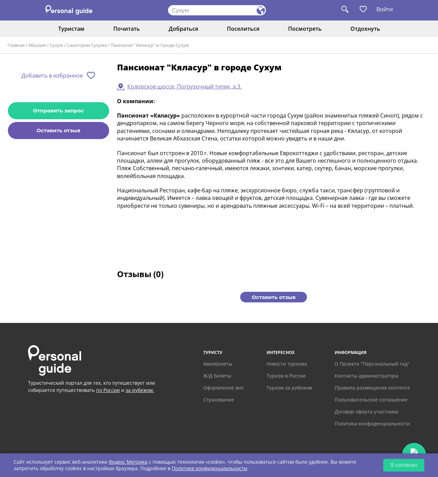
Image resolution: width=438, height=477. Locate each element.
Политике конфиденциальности (209, 468)
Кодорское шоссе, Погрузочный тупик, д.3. (184, 86)
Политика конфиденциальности (372, 423)
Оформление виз (223, 387)
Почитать (126, 28)
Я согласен (403, 465)
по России (108, 390)
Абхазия (37, 45)
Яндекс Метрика (128, 462)
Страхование (218, 399)
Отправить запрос (58, 110)
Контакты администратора (366, 375)
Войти (384, 9)
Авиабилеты (217, 363)
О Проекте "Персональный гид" (372, 363)
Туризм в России (286, 375)
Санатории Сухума (87, 45)
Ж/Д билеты (217, 375)
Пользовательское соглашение (371, 399)
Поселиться (243, 28)
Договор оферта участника (366, 411)
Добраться (183, 28)
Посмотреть (305, 28)
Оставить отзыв (58, 130)
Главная (16, 45)
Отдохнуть (365, 28)
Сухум (56, 45)
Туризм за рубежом (289, 387)
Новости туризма (287, 363)
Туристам (71, 28)
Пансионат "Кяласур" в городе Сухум (150, 45)
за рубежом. (140, 390)
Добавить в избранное (52, 75)
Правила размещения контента (372, 387)
